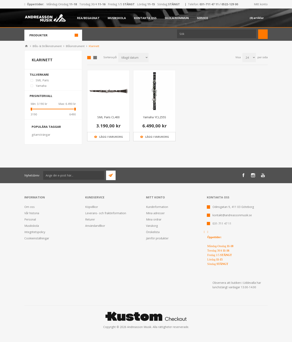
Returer (90, 219)
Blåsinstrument (75, 46)
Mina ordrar (153, 219)
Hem (26, 46)
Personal (30, 219)
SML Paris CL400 (108, 117)
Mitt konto (261, 4)
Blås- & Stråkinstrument (47, 46)
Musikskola (31, 226)
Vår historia (31, 213)
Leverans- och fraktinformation (105, 213)
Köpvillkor (91, 207)
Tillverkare (39, 74)
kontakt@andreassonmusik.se (232, 215)
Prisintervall (41, 96)
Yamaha (41, 86)
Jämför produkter (157, 238)
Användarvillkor (95, 226)
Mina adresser (155, 213)
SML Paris (42, 80)
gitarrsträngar (41, 135)
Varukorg (152, 226)
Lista (95, 57)
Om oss (29, 207)
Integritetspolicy (34, 232)
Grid (89, 57)
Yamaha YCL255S (154, 117)
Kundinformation (157, 207)
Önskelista (153, 232)
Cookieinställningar (36, 238)
